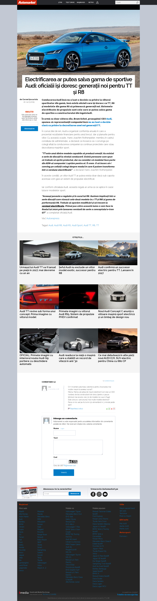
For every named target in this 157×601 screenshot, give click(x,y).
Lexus (21, 570)
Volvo (39, 565)
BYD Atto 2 (70, 524)
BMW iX (96, 573)
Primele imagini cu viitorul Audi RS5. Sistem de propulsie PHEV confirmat (76, 314)
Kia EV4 (69, 537)
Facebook (93, 494)
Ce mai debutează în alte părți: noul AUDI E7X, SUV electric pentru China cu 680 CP (116, 358)
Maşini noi (23, 504)
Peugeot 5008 (71, 550)
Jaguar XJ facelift (99, 526)
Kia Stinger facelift (99, 561)
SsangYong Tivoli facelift (102, 564)
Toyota (39, 560)
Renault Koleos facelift (101, 576)
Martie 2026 (124, 529)
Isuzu (21, 552)
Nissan (40, 524)
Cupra (21, 529)
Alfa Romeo (23, 514)
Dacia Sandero (98, 581)
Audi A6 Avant (71, 539)
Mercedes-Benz (43, 517)
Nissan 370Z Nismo (100, 519)
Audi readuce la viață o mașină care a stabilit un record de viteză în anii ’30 (77, 358)
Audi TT (87, 225)
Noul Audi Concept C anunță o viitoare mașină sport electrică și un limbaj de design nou (116, 314)
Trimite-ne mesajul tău (127, 595)
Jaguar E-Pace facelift (101, 556)
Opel (39, 527)
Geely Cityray (71, 519)
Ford (20, 542)
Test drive (123, 513)
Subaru (40, 552)
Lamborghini (24, 563)
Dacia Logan (97, 584)
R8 (93, 225)
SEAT (39, 542)
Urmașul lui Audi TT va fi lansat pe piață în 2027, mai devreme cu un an (38, 270)
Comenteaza (109, 381)
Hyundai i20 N (98, 546)
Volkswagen (42, 563)
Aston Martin (24, 517)
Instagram (99, 494)
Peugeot (40, 529)
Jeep (21, 558)
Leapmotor (23, 568)
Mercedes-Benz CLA (74, 514)
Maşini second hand (127, 508)
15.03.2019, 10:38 (54, 389)
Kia (20, 560)
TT (97, 225)
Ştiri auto (123, 511)
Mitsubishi (41, 522)
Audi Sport (77, 225)
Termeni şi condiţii (49, 594)
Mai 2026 (123, 524)
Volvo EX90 (70, 565)
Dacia (21, 532)
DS (20, 535)
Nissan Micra (98, 539)
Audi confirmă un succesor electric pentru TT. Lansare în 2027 (116, 270)
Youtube (105, 494)
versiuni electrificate (53, 206)
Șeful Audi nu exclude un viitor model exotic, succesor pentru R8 (77, 270)
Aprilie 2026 (124, 526)
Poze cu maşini (125, 516)
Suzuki (40, 555)
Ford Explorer (98, 516)
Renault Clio (70, 522)
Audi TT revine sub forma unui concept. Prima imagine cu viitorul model (37, 314)
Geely (21, 545)
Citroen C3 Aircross (73, 542)
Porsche (40, 532)
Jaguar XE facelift (99, 558)
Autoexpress (52, 218)
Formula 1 (123, 536)
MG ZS (68, 557)
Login (97, 2)
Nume (56, 428)
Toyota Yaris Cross (99, 521)
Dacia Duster (97, 579)
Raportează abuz (76, 409)
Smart (39, 547)
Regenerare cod (70, 466)
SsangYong (41, 550)
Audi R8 (58, 225)
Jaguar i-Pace (98, 549)
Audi (108, 119)
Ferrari (21, 537)
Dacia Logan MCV (99, 586)
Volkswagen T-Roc (73, 527)
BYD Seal (69, 517)
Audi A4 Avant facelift (101, 566)
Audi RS (67, 225)
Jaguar (21, 555)
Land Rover (23, 565)
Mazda (40, 514)
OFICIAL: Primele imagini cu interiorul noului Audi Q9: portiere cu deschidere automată (36, 359)
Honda (21, 547)
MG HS (68, 552)
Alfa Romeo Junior (73, 582)
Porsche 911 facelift (73, 567)
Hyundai (22, 550)
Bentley (22, 522)
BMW (21, 524)
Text (55, 438)
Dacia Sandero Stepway (101, 524)
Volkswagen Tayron (73, 555)
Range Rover (42, 535)
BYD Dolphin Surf (72, 570)
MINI (39, 519)
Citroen (21, 527)
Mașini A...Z (41, 568)
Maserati (40, 511)
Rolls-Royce (42, 540)
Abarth (21, 511)
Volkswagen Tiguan (73, 511)
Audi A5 (69, 547)
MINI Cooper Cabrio (73, 544)
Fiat (20, 540)
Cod (55, 457)
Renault (40, 537)
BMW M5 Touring (72, 534)
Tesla (39, 558)
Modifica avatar (46, 420)
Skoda (39, 545)
